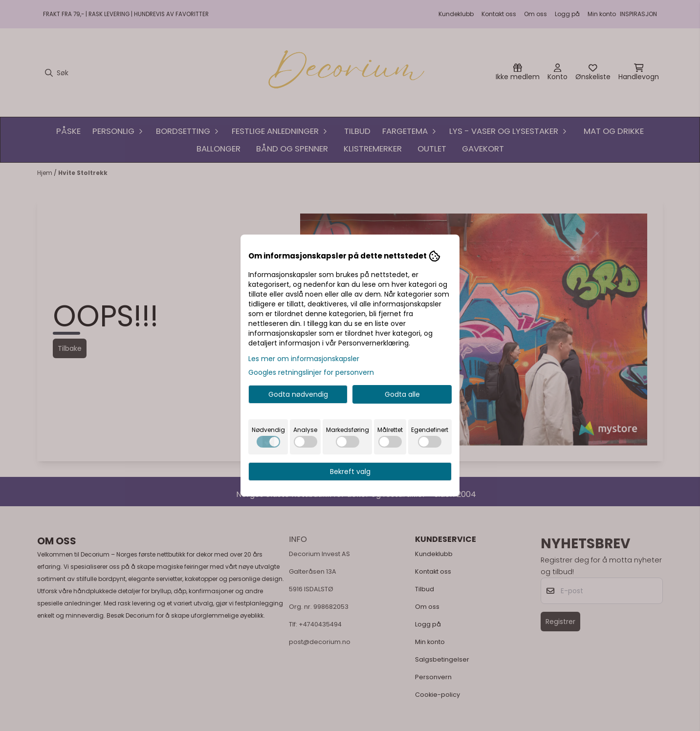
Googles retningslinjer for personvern (311, 372)
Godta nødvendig (298, 394)
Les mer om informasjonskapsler (303, 359)
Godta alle (402, 394)
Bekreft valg (350, 471)
